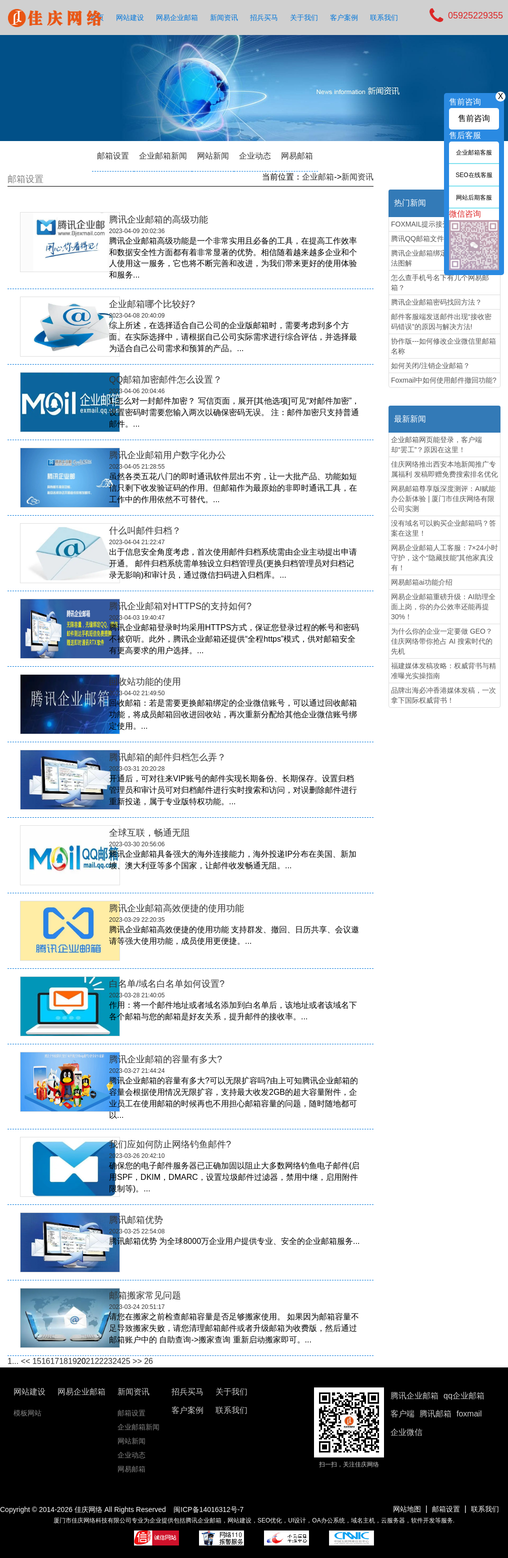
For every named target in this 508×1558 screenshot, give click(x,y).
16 (46, 1361)
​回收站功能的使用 (145, 682)
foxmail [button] (469, 1413)
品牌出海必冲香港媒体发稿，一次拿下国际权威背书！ (443, 695)
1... (13, 1361)
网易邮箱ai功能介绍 (421, 582)
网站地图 (407, 1509)
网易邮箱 (297, 156)
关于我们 (304, 18)
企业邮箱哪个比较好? (152, 304)
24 (117, 1361)
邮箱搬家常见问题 (145, 1295)
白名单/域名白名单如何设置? (166, 984)
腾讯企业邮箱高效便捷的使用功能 (176, 908)
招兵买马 (264, 18)
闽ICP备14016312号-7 (209, 1509)
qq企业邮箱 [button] (464, 1395)
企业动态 (255, 156)
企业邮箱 (318, 177)
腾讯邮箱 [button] (436, 1413)
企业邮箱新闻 (163, 156)
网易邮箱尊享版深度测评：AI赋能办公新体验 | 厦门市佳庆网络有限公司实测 (443, 499)
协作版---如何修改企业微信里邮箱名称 (443, 346)
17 (54, 1361)
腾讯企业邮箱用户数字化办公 (167, 455)
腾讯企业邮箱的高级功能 (158, 220)
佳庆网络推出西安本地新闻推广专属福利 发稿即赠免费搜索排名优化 (444, 469)
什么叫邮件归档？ (145, 531)
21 (90, 1361)
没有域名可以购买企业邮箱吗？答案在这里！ (443, 528)
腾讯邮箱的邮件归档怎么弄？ (167, 757)
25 (126, 1361)
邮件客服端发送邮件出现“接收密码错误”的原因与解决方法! (441, 322)
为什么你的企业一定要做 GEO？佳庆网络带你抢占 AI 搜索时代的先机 (441, 641)
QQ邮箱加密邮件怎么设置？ (165, 380)
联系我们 (384, 18)
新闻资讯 (224, 18)
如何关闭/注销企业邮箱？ (430, 366)
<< (25, 1361)
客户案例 (344, 18)
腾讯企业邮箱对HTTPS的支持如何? (180, 606)
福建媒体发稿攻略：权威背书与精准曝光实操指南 (443, 671)
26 (148, 1361)
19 (72, 1361)
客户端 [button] (402, 1413)
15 (37, 1361)
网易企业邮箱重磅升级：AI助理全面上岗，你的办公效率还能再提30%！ (443, 607)
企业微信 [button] (406, 1432)
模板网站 (28, 1413)
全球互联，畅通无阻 (149, 833)
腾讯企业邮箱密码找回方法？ (436, 302)
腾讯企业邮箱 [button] (414, 1395)
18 (63, 1361)
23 (108, 1361)
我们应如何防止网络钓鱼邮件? (170, 1144)
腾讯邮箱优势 (136, 1220)
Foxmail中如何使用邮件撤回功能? (443, 380)
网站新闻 (213, 156)
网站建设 (130, 18)
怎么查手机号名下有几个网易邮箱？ (440, 283)
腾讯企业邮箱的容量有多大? (165, 1059)
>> (137, 1361)
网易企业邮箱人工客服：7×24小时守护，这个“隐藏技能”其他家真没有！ (444, 558)
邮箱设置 (113, 156)
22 (99, 1361)
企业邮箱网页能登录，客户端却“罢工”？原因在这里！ (436, 445)
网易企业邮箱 (177, 18)
